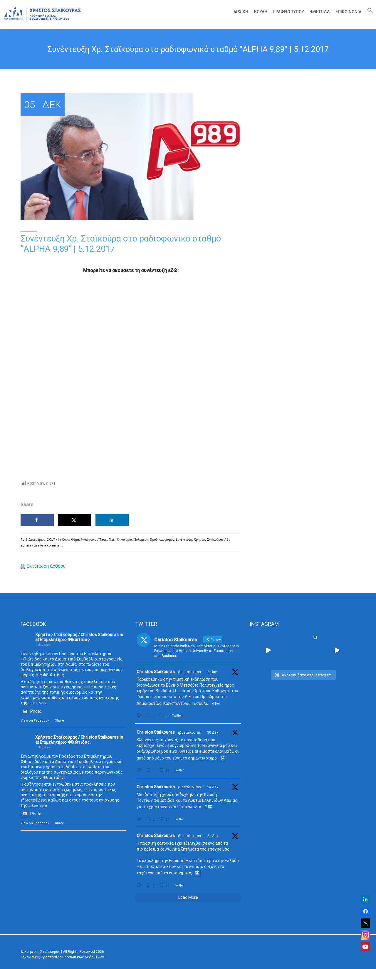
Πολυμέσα (140, 539)
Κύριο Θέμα (70, 539)
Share (59, 720)
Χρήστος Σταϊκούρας (209, 539)
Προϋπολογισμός (162, 539)
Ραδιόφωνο (88, 539)
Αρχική (241, 11)
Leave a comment (48, 545)
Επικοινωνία (348, 11)
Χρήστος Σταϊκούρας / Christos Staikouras (77, 634)
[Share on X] (74, 520)
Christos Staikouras (156, 671)
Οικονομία (124, 539)
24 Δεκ (213, 787)
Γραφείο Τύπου (288, 11)
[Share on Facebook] (37, 520)
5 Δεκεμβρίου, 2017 (40, 539)
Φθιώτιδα (320, 11)
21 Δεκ (213, 836)
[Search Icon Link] (368, 12)
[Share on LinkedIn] (112, 520)
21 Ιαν (212, 672)
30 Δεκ (213, 732)
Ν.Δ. (112, 539)
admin (26, 545)
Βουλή (260, 11)
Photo (31, 711)
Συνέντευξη (183, 539)
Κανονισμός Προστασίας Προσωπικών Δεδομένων (62, 957)
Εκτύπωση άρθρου (46, 566)
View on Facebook (35, 720)
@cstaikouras (189, 672)
